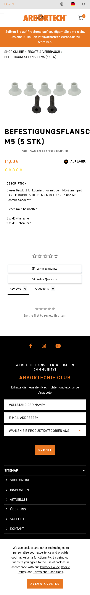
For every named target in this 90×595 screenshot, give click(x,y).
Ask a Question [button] (47, 279)
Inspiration (19, 490)
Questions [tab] (42, 288)
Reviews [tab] (15, 288)
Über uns (18, 509)
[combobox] (45, 430)
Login (9, 4)
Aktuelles (18, 499)
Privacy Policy (49, 567)
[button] (6, 17)
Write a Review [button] (47, 269)
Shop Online (20, 480)
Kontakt (17, 528)
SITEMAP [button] (11, 470)
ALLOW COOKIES (45, 584)
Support (17, 519)
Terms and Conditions (48, 572)
